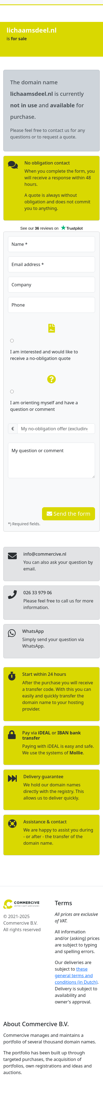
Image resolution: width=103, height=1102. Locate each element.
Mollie (76, 753)
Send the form (68, 513)
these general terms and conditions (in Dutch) (76, 975)
